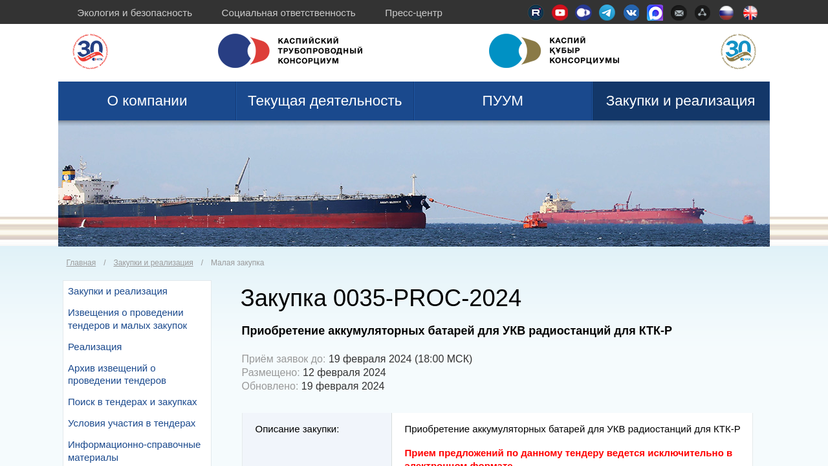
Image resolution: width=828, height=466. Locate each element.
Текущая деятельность (325, 101)
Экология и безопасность (134, 12)
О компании (147, 101)
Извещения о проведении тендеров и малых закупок (127, 319)
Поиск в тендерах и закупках (132, 401)
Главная (81, 262)
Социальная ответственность (289, 12)
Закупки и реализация (681, 101)
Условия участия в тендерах (131, 422)
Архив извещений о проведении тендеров (117, 374)
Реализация (95, 346)
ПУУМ (502, 101)
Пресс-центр (413, 12)
